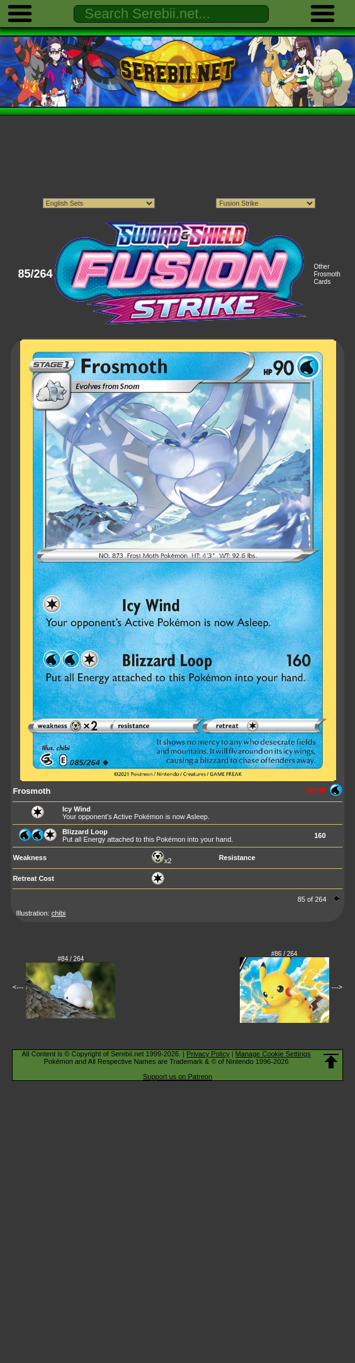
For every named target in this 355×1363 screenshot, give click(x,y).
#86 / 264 (284, 953)
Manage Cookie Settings (273, 1054)
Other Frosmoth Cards (326, 274)
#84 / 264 (71, 958)
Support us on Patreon (177, 1076)
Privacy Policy (207, 1054)
